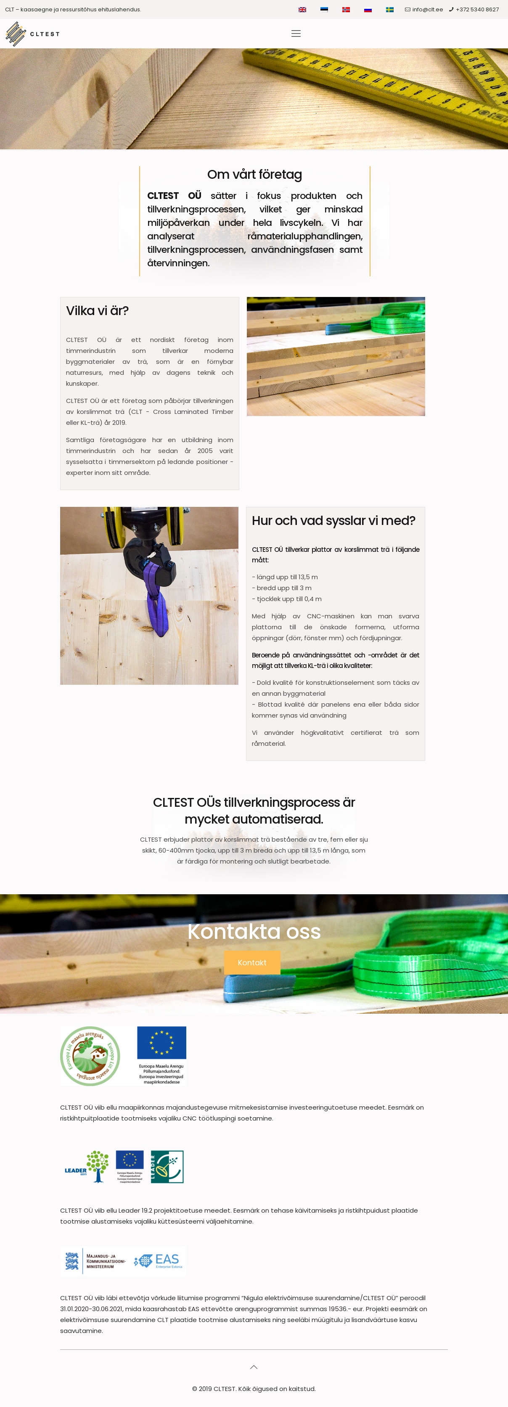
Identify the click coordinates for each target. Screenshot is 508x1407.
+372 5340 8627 (477, 9)
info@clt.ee (428, 9)
